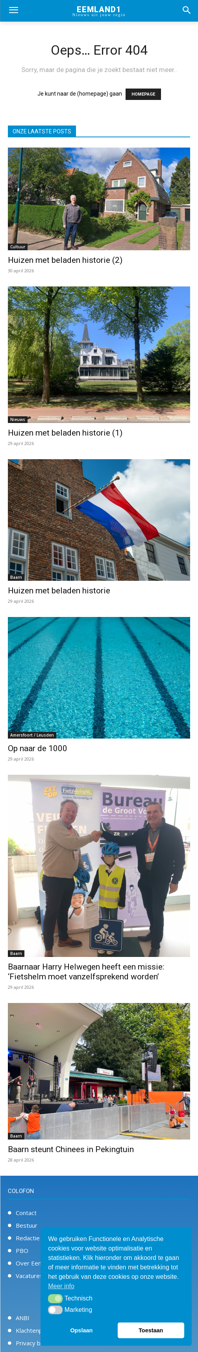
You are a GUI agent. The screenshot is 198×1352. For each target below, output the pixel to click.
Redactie (28, 1238)
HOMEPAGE (143, 94)
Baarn (16, 577)
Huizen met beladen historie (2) (65, 260)
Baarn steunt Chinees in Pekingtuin (71, 1149)
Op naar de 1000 (37, 748)
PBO (22, 1250)
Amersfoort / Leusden (32, 735)
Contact (26, 1213)
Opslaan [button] (81, 1330)
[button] (55, 1298)
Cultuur (17, 246)
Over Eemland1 (37, 1263)
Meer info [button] (61, 1286)
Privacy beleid (35, 1343)
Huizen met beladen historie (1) (65, 433)
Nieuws (17, 419)
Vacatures (29, 1276)
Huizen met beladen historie (59, 590)
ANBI (23, 1318)
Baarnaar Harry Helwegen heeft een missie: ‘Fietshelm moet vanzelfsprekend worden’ (86, 971)
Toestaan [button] (151, 1330)
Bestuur (26, 1225)
